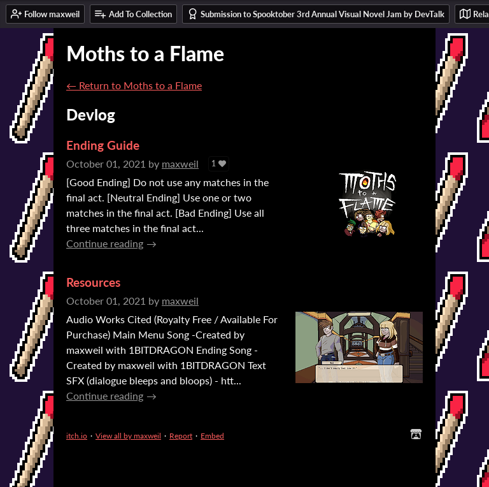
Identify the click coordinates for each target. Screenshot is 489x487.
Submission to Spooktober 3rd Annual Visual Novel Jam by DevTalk (315, 13)
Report (180, 435)
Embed (212, 435)
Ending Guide (102, 145)
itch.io (76, 435)
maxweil (180, 163)
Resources (93, 282)
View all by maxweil (128, 435)
